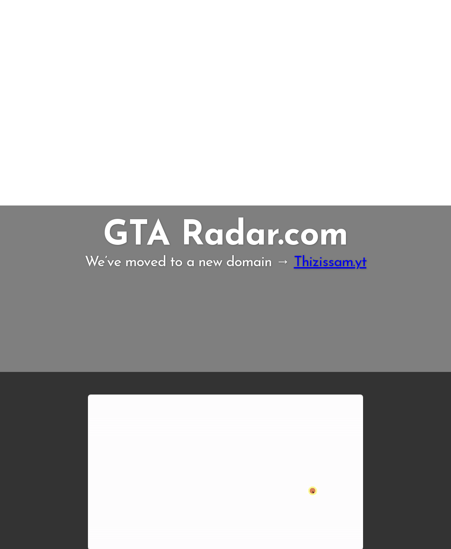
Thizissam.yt (330, 262)
